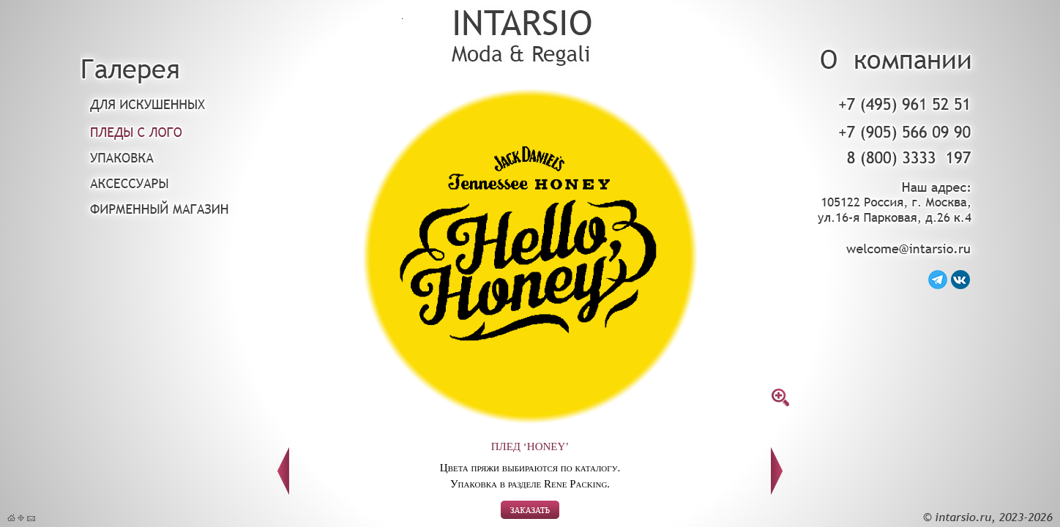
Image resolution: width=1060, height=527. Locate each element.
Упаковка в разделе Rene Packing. (530, 484)
